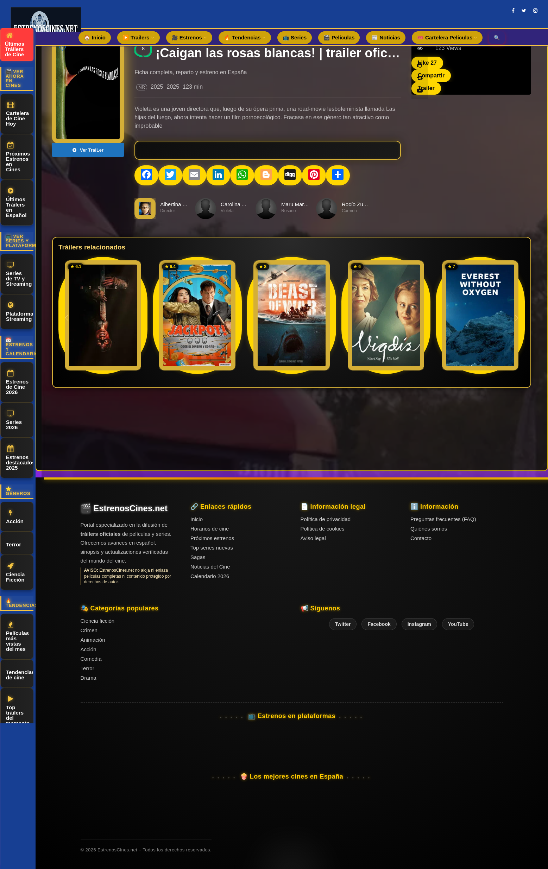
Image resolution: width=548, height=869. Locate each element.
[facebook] (513, 10)
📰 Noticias (385, 37)
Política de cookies (323, 529)
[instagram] (535, 10)
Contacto (421, 538)
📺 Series (295, 37)
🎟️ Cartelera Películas (447, 37)
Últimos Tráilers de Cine (14, 44)
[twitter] (524, 10)
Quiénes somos (428, 529)
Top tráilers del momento (18, 711)
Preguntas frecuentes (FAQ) (443, 519)
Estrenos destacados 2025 (19, 458)
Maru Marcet (296, 204)
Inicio (196, 519)
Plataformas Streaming (19, 312)
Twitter (343, 624)
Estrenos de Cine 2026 (17, 382)
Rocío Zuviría (357, 204)
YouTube (458, 624)
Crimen (89, 630)
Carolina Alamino (240, 204)
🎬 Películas (338, 37)
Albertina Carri (177, 204)
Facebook (378, 624)
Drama (88, 678)
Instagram (419, 624)
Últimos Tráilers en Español (16, 203)
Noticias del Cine (210, 567)
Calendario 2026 (209, 576)
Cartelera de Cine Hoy (17, 114)
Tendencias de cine (19, 673)
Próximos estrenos (212, 538)
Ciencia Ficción (15, 573)
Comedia (91, 659)
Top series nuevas (211, 548)
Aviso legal (313, 538)
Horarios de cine (209, 529)
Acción (15, 516)
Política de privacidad (326, 519)
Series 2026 (14, 420)
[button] (516, 317)
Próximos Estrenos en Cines (18, 157)
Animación (93, 640)
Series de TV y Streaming (19, 274)
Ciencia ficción (98, 621)
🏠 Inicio (95, 37)
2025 (157, 87)
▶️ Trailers (138, 37)
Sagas (198, 557)
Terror (13, 543)
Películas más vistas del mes (17, 636)
